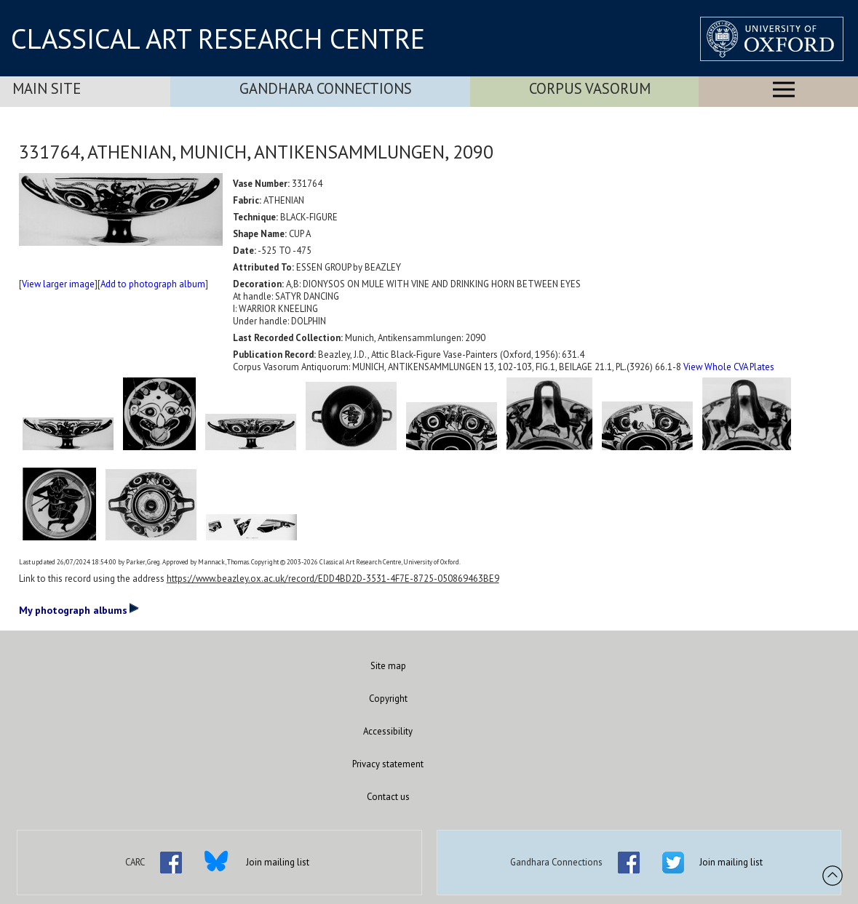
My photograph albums (79, 609)
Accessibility (388, 731)
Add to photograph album (152, 284)
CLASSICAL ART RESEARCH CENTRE (218, 38)
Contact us (388, 797)
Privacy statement (388, 764)
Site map (388, 666)
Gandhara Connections (325, 88)
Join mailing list (277, 862)
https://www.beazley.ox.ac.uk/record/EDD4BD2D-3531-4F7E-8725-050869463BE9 (333, 578)
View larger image (58, 284)
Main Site (46, 88)
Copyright (388, 698)
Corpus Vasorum (590, 88)
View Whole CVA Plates (728, 367)
